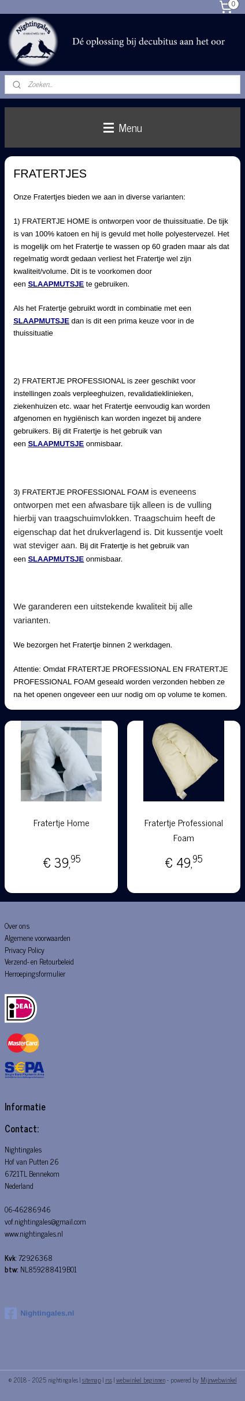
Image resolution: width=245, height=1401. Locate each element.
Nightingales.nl (39, 1313)
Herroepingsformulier (35, 973)
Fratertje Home (62, 822)
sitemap (91, 1379)
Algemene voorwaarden (37, 938)
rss (108, 1379)
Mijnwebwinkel (219, 1379)
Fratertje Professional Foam (183, 830)
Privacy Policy (24, 950)
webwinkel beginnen (140, 1379)
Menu (122, 127)
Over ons (17, 926)
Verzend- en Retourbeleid (39, 961)
